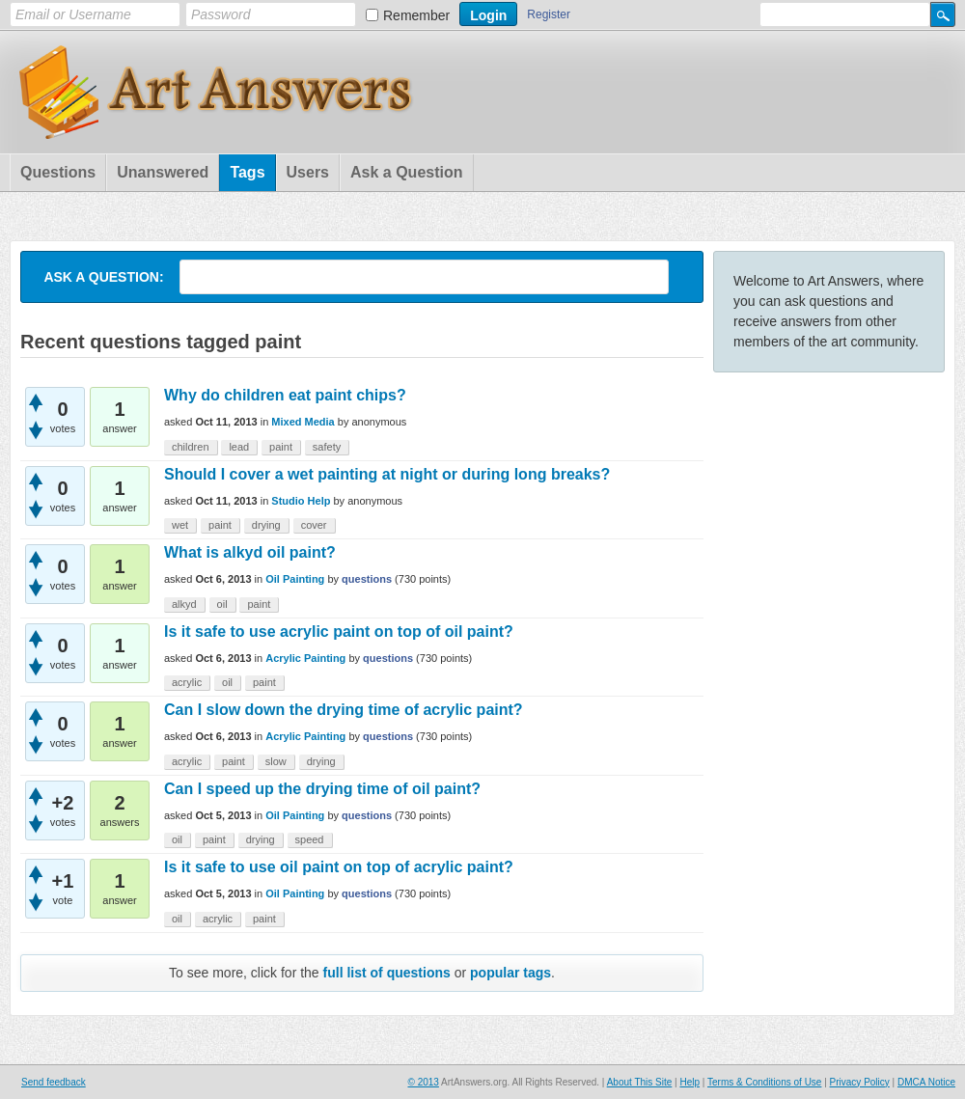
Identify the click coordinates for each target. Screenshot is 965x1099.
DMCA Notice (926, 1082)
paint (280, 447)
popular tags (510, 972)
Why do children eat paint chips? (285, 395)
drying (266, 525)
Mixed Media (302, 421)
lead (239, 447)
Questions (58, 172)
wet (180, 525)
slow (276, 761)
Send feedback (53, 1082)
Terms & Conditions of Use (764, 1082)
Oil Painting (294, 579)
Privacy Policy (860, 1082)
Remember (416, 15)
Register (548, 14)
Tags (247, 172)
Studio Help (300, 501)
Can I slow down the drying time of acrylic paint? (343, 709)
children (190, 447)
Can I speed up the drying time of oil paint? (322, 789)
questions (367, 579)
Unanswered (162, 172)
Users (308, 172)
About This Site (640, 1082)
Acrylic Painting (305, 658)
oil (222, 604)
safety (327, 447)
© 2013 (422, 1082)
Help (689, 1082)
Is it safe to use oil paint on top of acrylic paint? (338, 867)
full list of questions (387, 972)
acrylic (187, 682)
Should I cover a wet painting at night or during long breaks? (387, 474)
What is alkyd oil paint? (250, 552)
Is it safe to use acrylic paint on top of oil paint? (338, 631)
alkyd (184, 604)
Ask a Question (406, 172)
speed (309, 839)
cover (314, 525)
